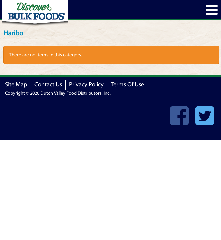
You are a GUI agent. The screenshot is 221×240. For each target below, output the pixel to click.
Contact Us (48, 84)
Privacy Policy (86, 84)
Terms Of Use (127, 84)
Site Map (16, 84)
